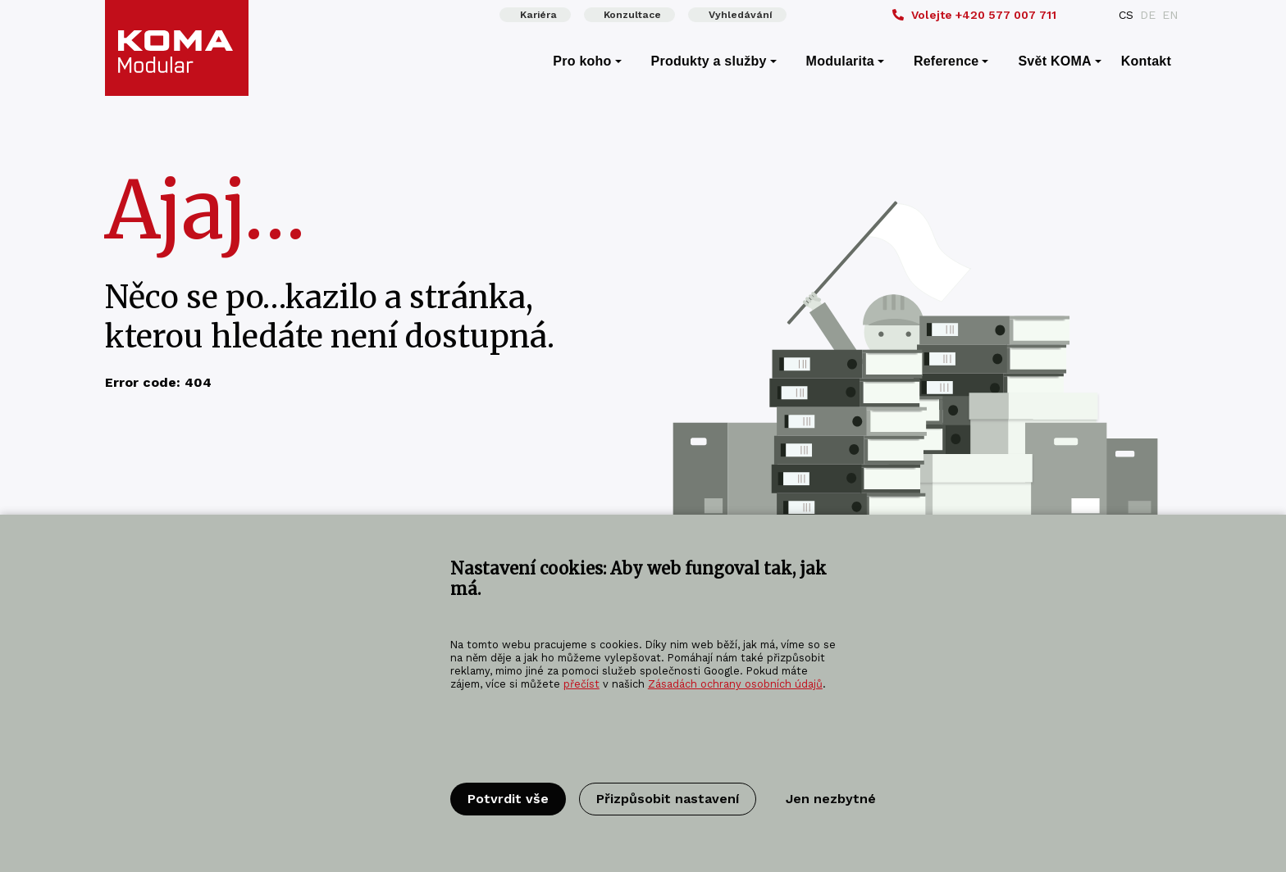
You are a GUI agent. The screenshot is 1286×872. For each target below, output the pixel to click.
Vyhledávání (741, 14)
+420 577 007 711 (974, 14)
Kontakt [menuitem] (1146, 61)
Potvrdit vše (508, 798)
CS (1126, 14)
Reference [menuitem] (946, 61)
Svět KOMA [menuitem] (1054, 61)
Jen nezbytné (831, 798)
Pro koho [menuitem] (582, 61)
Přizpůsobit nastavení (667, 798)
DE (1148, 14)
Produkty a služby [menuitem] (709, 61)
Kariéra (538, 14)
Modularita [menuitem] (840, 61)
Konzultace (632, 14)
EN (1170, 14)
